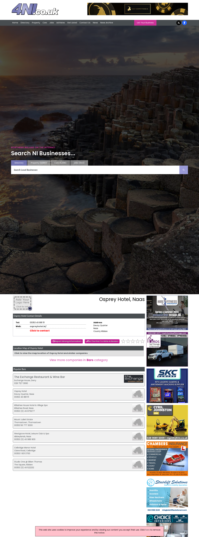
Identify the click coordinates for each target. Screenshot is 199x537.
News (95, 22)
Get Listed (72, 22)
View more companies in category (79, 360)
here (147, 529)
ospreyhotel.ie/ (38, 326)
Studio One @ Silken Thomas (28, 461)
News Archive (106, 22)
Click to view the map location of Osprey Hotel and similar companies (51, 353)
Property (36, 22)
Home (15, 22)
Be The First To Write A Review (103, 341)
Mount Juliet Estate (23, 419)
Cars (45, 22)
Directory (25, 22)
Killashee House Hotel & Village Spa (31, 405)
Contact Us (84, 22)
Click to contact (40, 330)
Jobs (51, 22)
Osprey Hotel (20, 391)
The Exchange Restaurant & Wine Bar (39, 377)
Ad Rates (60, 22)
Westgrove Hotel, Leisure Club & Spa (31, 433)
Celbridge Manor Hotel (25, 447)
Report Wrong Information (68, 341)
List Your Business (145, 22)
